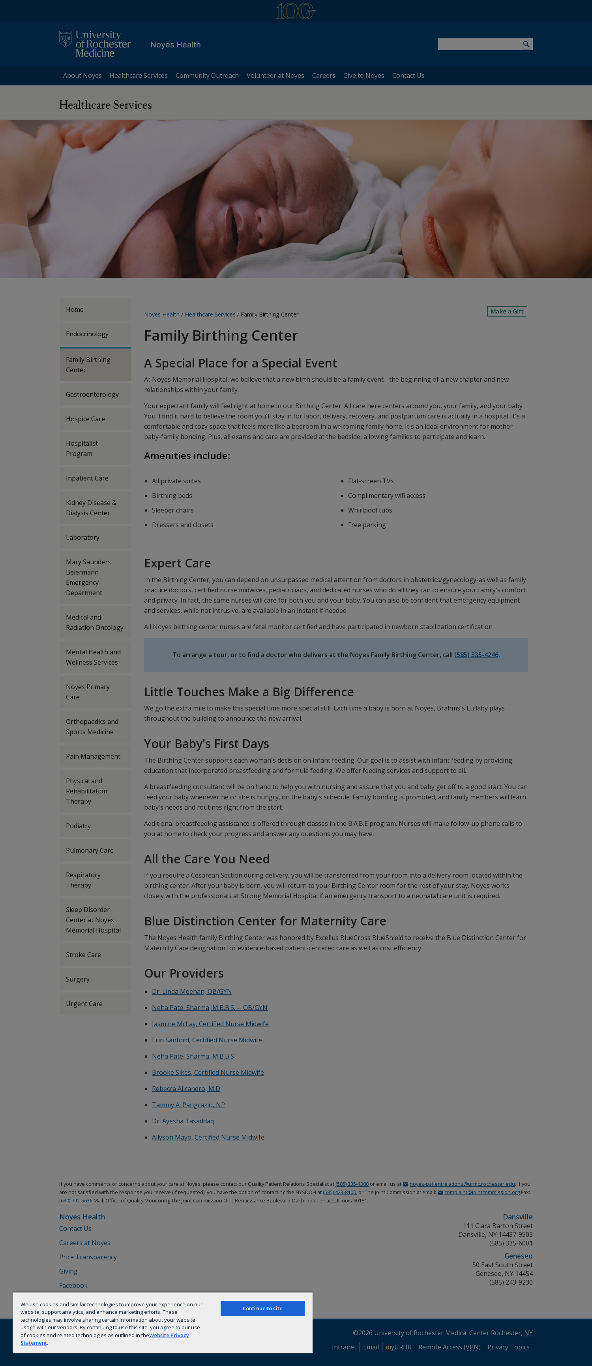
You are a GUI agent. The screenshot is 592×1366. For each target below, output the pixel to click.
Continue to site (263, 1308)
